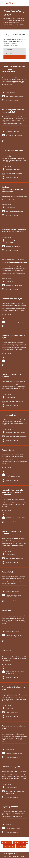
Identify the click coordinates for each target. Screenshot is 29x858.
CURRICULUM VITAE (18, 855)
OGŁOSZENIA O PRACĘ (18, 856)
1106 (14, 842)
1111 (9, 846)
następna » (22, 846)
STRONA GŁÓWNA (7, 855)
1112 (12, 846)
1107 (18, 842)
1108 (22, 842)
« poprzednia (4, 842)
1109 (26, 842)
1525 (17, 846)
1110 (5, 846)
